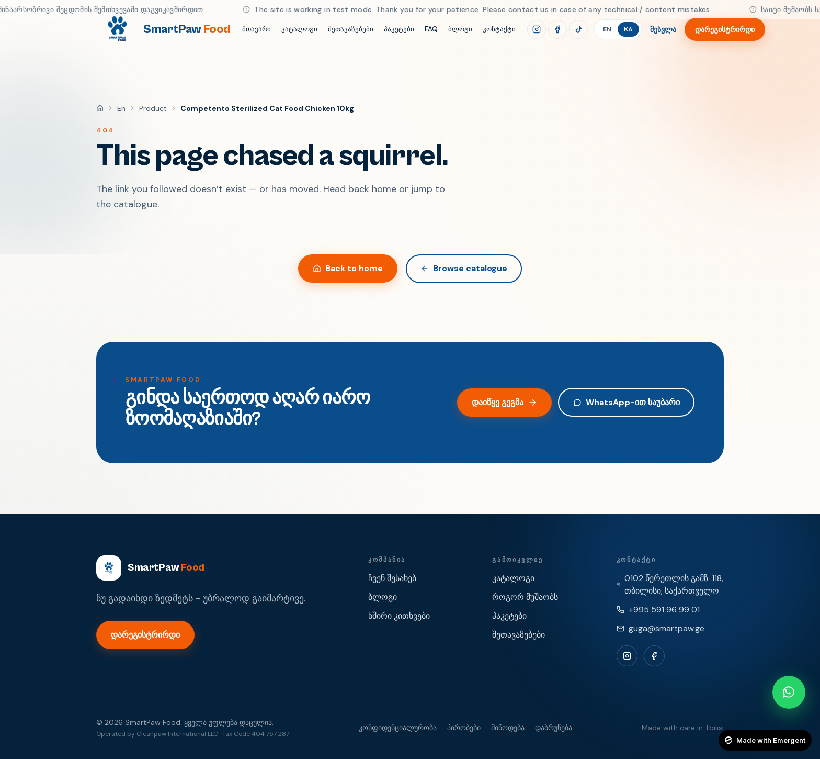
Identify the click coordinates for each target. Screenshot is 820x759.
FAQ (431, 29)
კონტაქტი (499, 29)
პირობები (464, 727)
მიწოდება (508, 727)
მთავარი (256, 29)
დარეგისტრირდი (725, 29)
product (153, 108)
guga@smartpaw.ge (666, 628)
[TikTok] (578, 29)
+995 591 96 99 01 (664, 609)
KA (628, 29)
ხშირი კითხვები (399, 615)
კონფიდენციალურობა (398, 727)
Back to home (348, 268)
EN (607, 29)
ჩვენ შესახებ (392, 578)
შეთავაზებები (350, 29)
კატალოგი (299, 29)
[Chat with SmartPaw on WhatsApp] (788, 692)
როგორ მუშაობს (525, 596)
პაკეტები (399, 29)
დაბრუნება (553, 727)
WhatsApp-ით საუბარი (626, 402)
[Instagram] (536, 29)
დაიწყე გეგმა (504, 402)
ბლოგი (460, 29)
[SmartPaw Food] (163, 29)
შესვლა (663, 29)
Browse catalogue (463, 268)
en (121, 108)
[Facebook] (557, 29)
